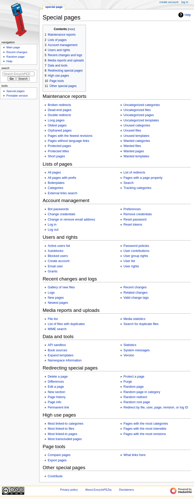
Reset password (135, 219)
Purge (128, 381)
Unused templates (136, 136)
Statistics (130, 345)
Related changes (136, 292)
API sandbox (57, 345)
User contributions (136, 251)
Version (129, 355)
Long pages (56, 120)
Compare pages (59, 455)
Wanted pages (134, 151)
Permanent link (58, 407)
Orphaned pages (60, 130)
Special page (54, 6)
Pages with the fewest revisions (70, 136)
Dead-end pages (59, 110)
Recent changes (135, 287)
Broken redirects (59, 105)
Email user (55, 266)
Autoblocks (55, 251)
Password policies (136, 246)
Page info (54, 402)
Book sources (57, 350)
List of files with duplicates (66, 324)
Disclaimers (126, 489)
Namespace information (65, 360)
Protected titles (58, 151)
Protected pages (59, 146)
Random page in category (142, 392)
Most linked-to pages (62, 434)
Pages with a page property (143, 178)
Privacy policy (69, 489)
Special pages (15, 91)
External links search (62, 193)
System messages (137, 350)
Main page (13, 47)
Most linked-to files (61, 428)
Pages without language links (68, 141)
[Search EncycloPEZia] (18, 74)
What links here (135, 455)
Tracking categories (137, 188)
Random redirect (135, 397)
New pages (56, 297)
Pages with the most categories (146, 423)
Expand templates (61, 355)
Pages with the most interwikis (145, 428)
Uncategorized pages (139, 115)
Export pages (57, 460)
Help (184, 14)
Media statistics (135, 319)
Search (129, 183)
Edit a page (56, 386)
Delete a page (58, 376)
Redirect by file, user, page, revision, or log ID (156, 407)
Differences (56, 381)
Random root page (137, 402)
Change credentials (61, 214)
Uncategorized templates (141, 120)
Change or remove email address (71, 219)
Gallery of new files (61, 287)
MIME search (57, 329)
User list (129, 261)
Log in (52, 224)
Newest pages (58, 303)
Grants (52, 271)
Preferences (132, 209)
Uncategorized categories (142, 105)
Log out (53, 229)
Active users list (59, 246)
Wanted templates (136, 156)
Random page (134, 386)
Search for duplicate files (141, 324)
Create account (58, 261)
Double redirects (59, 115)
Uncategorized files (137, 110)
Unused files (132, 130)
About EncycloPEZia (98, 489)
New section (56, 392)
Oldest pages (57, 125)
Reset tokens (133, 224)
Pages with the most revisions (145, 434)
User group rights (136, 256)
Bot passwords (58, 209)
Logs (51, 292)
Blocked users (58, 256)
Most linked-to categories (65, 423)
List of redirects (134, 172)
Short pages (56, 156)
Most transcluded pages (65, 439)
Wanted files (132, 146)
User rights (131, 266)
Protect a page (134, 376)
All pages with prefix (62, 178)
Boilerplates (56, 183)
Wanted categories (137, 141)
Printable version (17, 95)
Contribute (55, 476)
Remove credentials (138, 214)
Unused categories (137, 125)
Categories (55, 188)
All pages (54, 172)
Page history (57, 397)
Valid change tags (136, 297)
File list (53, 319)
